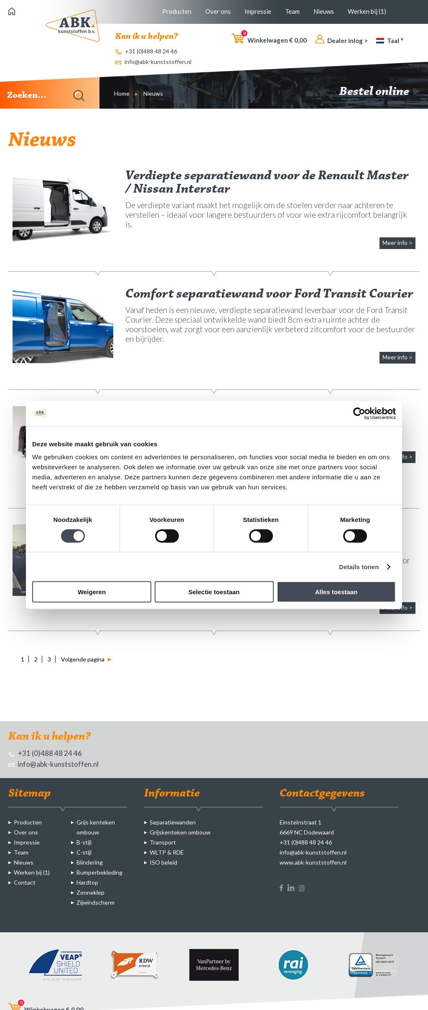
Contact (25, 882)
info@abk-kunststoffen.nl (153, 61)
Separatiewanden (173, 822)
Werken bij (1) (367, 11)
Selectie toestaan (214, 591)
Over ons (218, 11)
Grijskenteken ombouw (180, 832)
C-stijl (84, 852)
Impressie (258, 11)
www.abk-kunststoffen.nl (313, 862)
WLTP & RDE (167, 852)
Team (292, 11)
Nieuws (323, 11)
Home (122, 93)
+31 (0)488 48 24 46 (146, 51)
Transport (163, 842)
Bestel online (379, 92)
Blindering (89, 862)
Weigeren (92, 591)
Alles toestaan (336, 591)
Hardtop (87, 882)
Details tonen (359, 566)
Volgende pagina (86, 659)
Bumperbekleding (99, 872)
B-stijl (84, 842)
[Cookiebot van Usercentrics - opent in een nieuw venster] (359, 413)
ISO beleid (163, 862)
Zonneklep (90, 892)
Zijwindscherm (95, 902)
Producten (176, 11)
